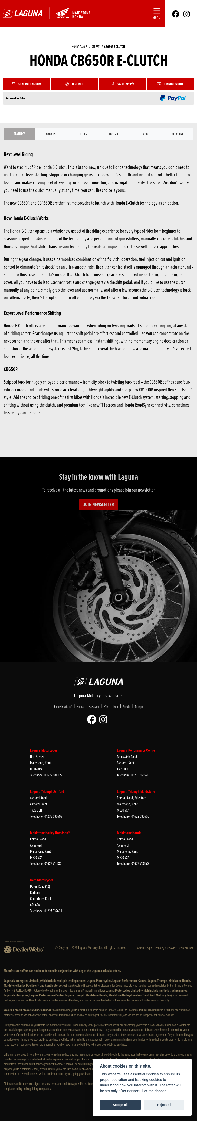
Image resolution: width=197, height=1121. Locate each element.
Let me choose (154, 1091)
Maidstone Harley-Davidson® (50, 833)
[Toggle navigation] (156, 13)
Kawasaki (94, 706)
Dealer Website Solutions (14, 941)
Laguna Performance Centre (136, 750)
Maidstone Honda (129, 833)
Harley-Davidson (63, 706)
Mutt (115, 706)
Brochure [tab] (177, 133)
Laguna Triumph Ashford (47, 791)
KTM (106, 706)
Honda (80, 706)
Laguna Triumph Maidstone (136, 791)
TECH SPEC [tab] (114, 133)
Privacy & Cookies (166, 948)
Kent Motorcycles (41, 880)
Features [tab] (19, 133)
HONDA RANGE (79, 46)
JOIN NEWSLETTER (98, 504)
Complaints (186, 948)
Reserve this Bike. (15, 98)
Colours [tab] (51, 133)
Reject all (164, 1105)
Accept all (120, 1105)
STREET (96, 46)
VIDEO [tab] (146, 133)
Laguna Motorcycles (43, 750)
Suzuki (126, 706)
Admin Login (144, 948)
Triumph (139, 706)
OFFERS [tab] (83, 133)
